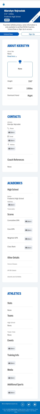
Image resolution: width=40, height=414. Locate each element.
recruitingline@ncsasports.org (10, 403)
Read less (12, 56)
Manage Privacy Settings (11, 410)
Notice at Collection (30, 409)
